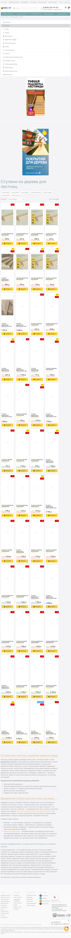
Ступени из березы (47, 192)
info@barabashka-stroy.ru (62, 906)
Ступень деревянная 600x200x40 (7, 234)
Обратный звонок (58, 9)
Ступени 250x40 (15, 192)
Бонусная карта (55, 900)
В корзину (8, 243)
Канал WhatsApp (55, 910)
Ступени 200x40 (24, 192)
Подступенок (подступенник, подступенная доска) (34, 811)
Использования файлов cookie (34, 924)
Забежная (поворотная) (12, 831)
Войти (61, 2)
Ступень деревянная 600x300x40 (22, 234)
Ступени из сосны (15, 195)
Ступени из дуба (5, 195)
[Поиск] (14, 8)
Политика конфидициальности (18, 924)
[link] (4, 2)
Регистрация (67, 2)
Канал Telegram (63, 910)
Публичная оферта (5, 924)
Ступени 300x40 (5, 192)
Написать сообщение (47, 9)
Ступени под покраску (36, 192)
